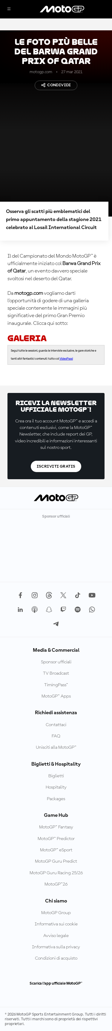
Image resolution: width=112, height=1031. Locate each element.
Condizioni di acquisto (56, 958)
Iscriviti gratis (56, 466)
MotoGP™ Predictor (56, 838)
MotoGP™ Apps (56, 696)
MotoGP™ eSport (56, 850)
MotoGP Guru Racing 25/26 (56, 873)
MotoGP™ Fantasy (56, 827)
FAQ (56, 736)
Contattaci (56, 725)
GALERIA (27, 338)
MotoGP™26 (56, 884)
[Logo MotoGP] (62, 9)
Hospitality (56, 787)
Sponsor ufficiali (56, 662)
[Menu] (9, 9)
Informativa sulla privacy (56, 947)
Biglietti (56, 776)
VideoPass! (66, 358)
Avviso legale (56, 935)
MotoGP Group (56, 913)
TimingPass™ (56, 685)
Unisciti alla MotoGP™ (56, 747)
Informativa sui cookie (56, 924)
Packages (56, 799)
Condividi (56, 85)
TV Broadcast (56, 673)
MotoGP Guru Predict (56, 861)
